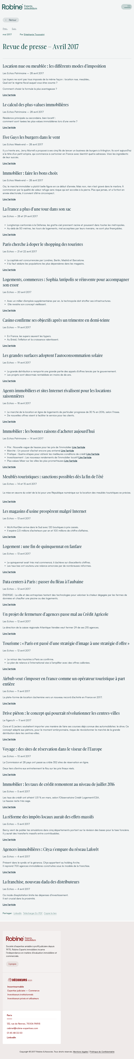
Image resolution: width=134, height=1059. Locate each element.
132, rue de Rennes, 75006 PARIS (23, 1023)
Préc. (5, 28)
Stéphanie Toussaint (34, 34)
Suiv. (14, 28)
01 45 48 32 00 (14, 1032)
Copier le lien (50, 913)
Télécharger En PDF (33, 913)
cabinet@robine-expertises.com (22, 1028)
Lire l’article (9, 94)
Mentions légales (80, 1051)
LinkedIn (18, 913)
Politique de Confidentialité (102, 1051)
